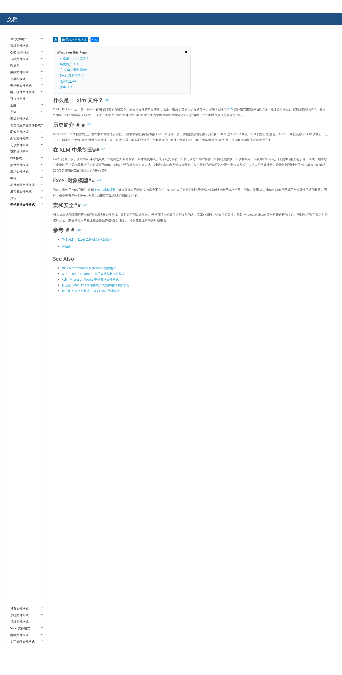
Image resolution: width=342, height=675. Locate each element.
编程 (26, 178)
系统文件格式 (26, 615)
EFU (17, 324)
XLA (17, 522)
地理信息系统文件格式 (26, 125)
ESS (17, 330)
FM (17, 344)
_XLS (18, 231)
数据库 (26, 65)
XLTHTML (21, 589)
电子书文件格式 (26, 85)
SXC (17, 476)
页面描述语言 (26, 151)
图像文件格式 (26, 132)
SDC (18, 463)
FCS (17, 337)
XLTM (18, 595)
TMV (18, 483)
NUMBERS (22, 403)
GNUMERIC (23, 370)
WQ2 (18, 502)
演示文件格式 (26, 171)
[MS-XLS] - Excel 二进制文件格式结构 (87, 239)
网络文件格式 (26, 635)
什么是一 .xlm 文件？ (74, 58)
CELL (18, 264)
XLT (17, 582)
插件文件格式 (26, 165)
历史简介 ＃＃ (69, 64)
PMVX (19, 443)
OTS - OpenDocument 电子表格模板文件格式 (93, 274)
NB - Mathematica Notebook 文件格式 (89, 268)
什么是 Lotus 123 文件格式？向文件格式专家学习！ (97, 285)
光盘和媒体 (26, 79)
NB (17, 396)
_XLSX (19, 238)
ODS (18, 416)
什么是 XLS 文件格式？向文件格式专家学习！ (92, 291)
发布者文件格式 (26, 191)
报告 (26, 198)
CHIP (18, 271)
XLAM (19, 529)
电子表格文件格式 (26, 204)
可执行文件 (26, 99)
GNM (18, 363)
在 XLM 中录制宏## (73, 70)
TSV (17, 496)
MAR (18, 390)
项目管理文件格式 (26, 185)
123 (17, 218)
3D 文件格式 (26, 39)
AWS (18, 251)
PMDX (19, 436)
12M (18, 224)
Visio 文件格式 (26, 628)
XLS (17, 549)
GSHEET (20, 377)
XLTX (18, 602)
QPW (18, 456)
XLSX (18, 575)
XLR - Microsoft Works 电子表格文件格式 (90, 279)
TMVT (19, 489)
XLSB (18, 555)
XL (16, 516)
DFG (18, 304)
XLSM (18, 562)
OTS (18, 423)
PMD (18, 430)
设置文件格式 (26, 608)
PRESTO (20, 449)
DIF (17, 310)
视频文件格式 (26, 621)
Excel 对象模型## (72, 75)
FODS (18, 350)
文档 (12, 19)
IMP (17, 383)
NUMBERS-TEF (25, 410)
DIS (17, 317)
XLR (17, 542)
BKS (17, 257)
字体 (26, 112)
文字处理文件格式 (26, 641)
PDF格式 (26, 158)
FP (16, 357)
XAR (17, 509)
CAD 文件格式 (26, 52)
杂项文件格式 (26, 138)
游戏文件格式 (26, 118)
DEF (17, 290)
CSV (17, 277)
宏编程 (66, 247)
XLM (18, 535)
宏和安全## (68, 81)
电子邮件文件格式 (26, 92)
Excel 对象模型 (105, 189)
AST (17, 244)
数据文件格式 (26, 72)
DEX (17, 297)
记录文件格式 (26, 145)
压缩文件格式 (26, 59)
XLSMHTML (23, 569)
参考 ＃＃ (66, 87)
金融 (26, 105)
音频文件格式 (26, 45)
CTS (17, 284)
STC (17, 469)
